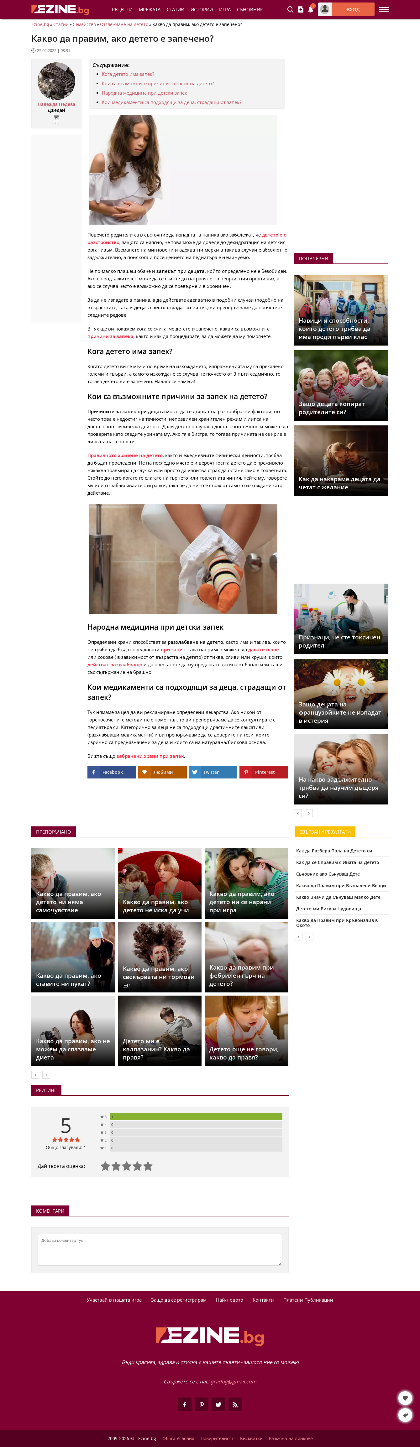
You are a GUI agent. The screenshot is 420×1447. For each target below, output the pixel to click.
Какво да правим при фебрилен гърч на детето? (241, 975)
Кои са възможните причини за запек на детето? (158, 83)
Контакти (263, 1300)
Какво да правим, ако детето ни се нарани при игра (242, 902)
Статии (175, 9)
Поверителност (217, 1438)
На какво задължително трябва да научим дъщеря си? (339, 787)
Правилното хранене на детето (125, 455)
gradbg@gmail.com (233, 1381)
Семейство (84, 24)
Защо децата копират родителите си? (332, 408)
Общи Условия (178, 1438)
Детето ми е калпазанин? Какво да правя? (156, 1049)
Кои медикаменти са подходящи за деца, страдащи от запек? (171, 102)
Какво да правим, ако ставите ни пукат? (68, 979)
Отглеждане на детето (124, 24)
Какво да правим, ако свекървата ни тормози (159, 973)
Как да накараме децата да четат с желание (340, 483)
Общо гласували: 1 (66, 1147)
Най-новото (229, 1300)
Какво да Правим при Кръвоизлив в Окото (337, 922)
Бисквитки (251, 1438)
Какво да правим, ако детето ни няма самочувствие (68, 902)
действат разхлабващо (114, 664)
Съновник (250, 9)
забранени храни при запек (150, 756)
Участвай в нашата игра (114, 1300)
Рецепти (122, 9)
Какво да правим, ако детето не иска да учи (156, 906)
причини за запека (110, 336)
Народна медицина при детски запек (144, 93)
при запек (173, 649)
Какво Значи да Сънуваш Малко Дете (338, 897)
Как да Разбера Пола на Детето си (334, 851)
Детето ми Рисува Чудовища (328, 909)
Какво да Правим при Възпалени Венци (341, 885)
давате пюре (263, 649)
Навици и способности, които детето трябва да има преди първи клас (334, 328)
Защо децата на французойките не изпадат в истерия (340, 712)
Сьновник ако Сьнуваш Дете (328, 874)
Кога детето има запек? (128, 74)
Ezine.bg (40, 24)
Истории (202, 9)
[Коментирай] (160, 1249)
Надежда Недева (56, 104)
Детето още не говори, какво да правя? (244, 1053)
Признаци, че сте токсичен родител (339, 641)
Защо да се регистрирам (179, 1300)
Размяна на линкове (291, 1438)
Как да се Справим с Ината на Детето (337, 862)
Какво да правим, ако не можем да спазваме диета (73, 1049)
